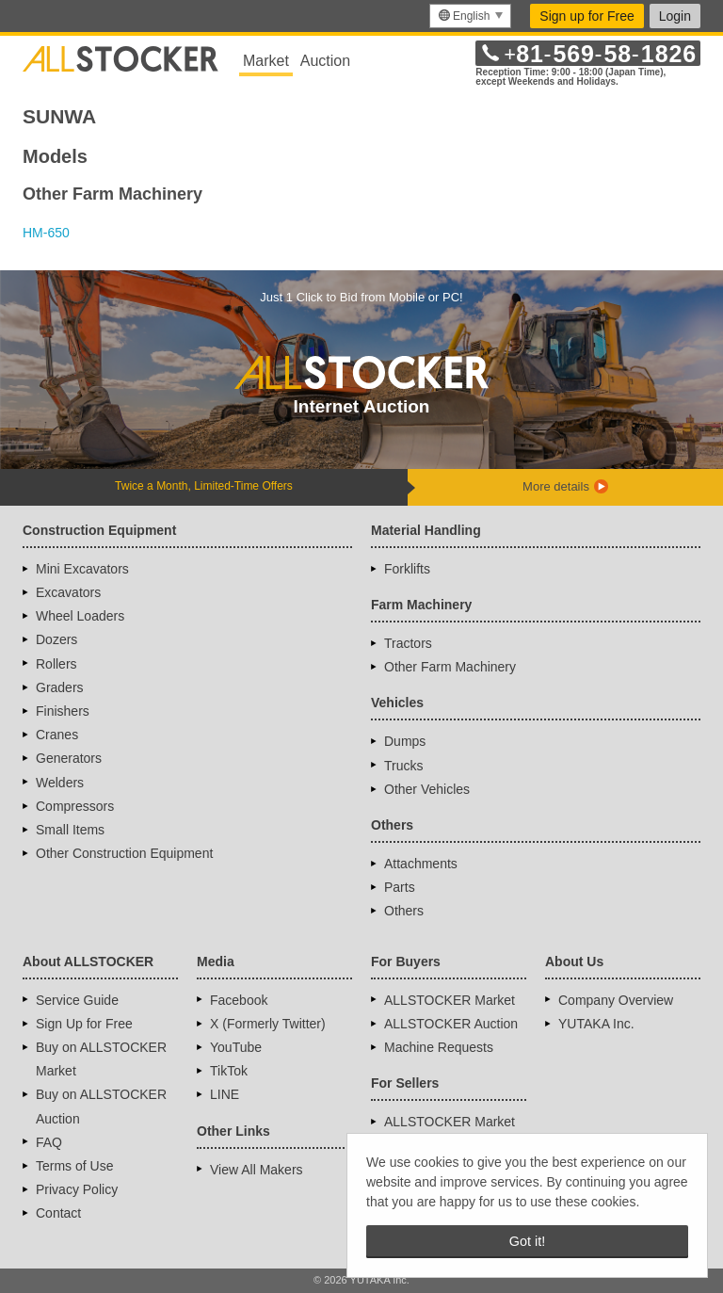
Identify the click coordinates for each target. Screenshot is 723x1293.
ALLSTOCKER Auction (451, 1023)
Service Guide (77, 1000)
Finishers (62, 711)
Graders (60, 687)
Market (266, 61)
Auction (325, 61)
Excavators (68, 592)
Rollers (56, 663)
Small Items (70, 829)
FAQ (49, 1142)
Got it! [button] (527, 1241)
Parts (399, 887)
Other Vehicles (427, 789)
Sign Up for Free (84, 1023)
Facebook (238, 1000)
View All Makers (256, 1169)
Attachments (421, 863)
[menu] (470, 16)
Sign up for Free (586, 16)
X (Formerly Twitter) (268, 1023)
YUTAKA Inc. (596, 1023)
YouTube (236, 1047)
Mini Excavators (82, 568)
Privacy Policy (77, 1189)
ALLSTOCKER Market (449, 1000)
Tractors (408, 643)
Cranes (57, 734)
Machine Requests (438, 1047)
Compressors (75, 806)
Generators (69, 758)
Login (675, 16)
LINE (224, 1094)
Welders (60, 782)
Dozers (56, 639)
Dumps (405, 741)
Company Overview (615, 1000)
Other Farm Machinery (450, 666)
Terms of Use (74, 1165)
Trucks (403, 765)
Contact (58, 1212)
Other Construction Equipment (124, 853)
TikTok (229, 1070)
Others (404, 910)
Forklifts (407, 568)
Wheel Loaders (80, 615)
